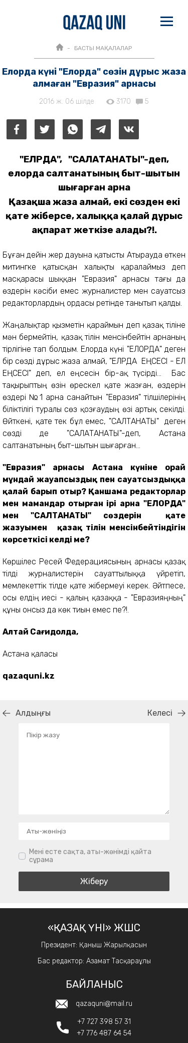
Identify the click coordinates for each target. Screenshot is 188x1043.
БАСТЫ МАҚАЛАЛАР (103, 48)
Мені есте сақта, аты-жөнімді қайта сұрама (90, 856)
